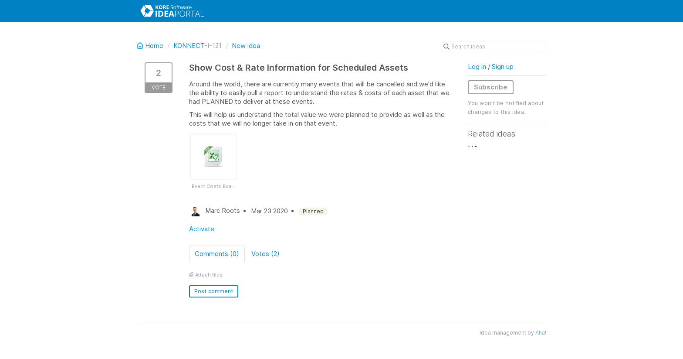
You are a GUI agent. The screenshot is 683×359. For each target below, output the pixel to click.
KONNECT (188, 45)
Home (151, 45)
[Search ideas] (493, 46)
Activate (201, 229)
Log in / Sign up (491, 66)
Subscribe (490, 87)
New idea (246, 45)
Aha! (540, 332)
